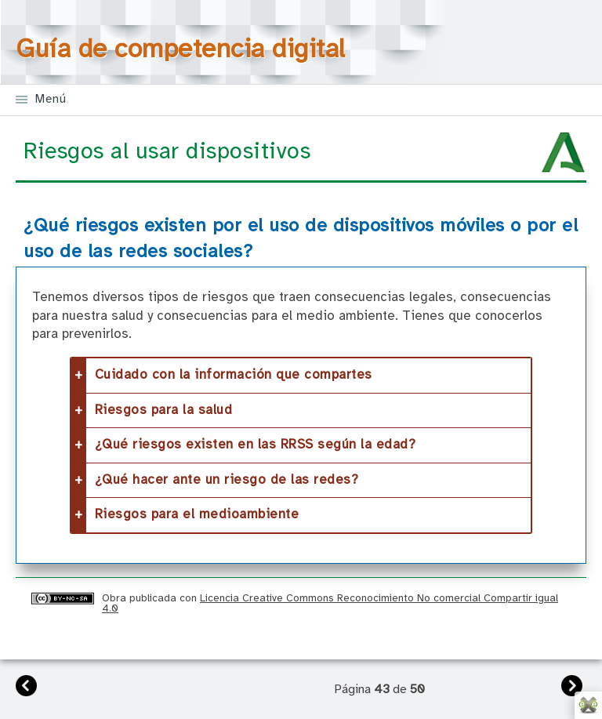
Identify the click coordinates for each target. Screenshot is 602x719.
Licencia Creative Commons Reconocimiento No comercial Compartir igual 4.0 (330, 603)
